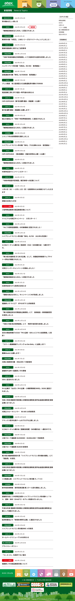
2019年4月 (62, 132)
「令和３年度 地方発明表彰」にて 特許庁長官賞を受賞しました (25, 324)
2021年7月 (62, 104)
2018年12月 (62, 139)
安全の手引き (63, 34)
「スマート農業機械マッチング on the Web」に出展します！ (24, 344)
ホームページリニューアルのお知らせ (15, 537)
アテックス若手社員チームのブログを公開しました (20, 420)
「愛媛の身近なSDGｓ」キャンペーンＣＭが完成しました (22, 294)
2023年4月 (62, 78)
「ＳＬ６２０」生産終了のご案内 (14, 555)
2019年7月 (62, 127)
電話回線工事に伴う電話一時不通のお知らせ (18, 92)
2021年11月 (62, 97)
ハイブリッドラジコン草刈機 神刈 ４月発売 (17, 528)
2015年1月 (62, 144)
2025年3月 (62, 60)
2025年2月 (62, 62)
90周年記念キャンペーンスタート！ (15, 171)
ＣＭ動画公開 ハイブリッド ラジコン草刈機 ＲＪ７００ (22, 479)
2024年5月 (62, 67)
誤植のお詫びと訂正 (9, 201)
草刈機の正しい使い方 (10, 21)
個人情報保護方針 (64, 30)
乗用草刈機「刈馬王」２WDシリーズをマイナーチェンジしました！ (26, 39)
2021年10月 (62, 99)
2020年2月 (62, 123)
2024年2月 (62, 74)
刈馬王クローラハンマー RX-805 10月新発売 (18, 411)
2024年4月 (62, 69)
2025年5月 (62, 55)
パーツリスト (34, 571)
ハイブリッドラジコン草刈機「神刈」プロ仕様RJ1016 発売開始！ (26, 145)
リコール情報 (63, 27)
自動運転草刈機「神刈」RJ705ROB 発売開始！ (19, 75)
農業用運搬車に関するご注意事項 (14, 48)
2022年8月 (62, 88)
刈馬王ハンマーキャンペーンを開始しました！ (18, 268)
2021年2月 (62, 109)
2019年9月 (62, 125)
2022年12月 (62, 83)
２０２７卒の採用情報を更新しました (15, 136)
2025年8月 (62, 50)
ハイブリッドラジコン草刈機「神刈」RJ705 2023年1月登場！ (25, 236)
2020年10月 (62, 113)
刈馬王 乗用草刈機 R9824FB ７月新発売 (17, 362)
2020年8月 (62, 116)
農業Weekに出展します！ (11, 353)
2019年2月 (62, 137)
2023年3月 (62, 81)
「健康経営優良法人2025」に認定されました (18, 127)
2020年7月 (62, 118)
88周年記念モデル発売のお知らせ (14, 286)
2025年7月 (62, 53)
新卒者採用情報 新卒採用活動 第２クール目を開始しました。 (24, 487)
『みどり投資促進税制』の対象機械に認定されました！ (22, 227)
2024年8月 (62, 64)
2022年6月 (62, 90)
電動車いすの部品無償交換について (14, 564)
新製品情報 (53, 1)
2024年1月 (62, 76)
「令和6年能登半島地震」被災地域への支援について (21, 180)
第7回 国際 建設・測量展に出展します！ (16, 110)
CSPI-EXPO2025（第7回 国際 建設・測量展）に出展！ (21, 101)
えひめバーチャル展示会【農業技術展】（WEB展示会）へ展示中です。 (27, 429)
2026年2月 (62, 46)
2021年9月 (62, 102)
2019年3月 (62, 134)
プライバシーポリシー (10, 546)
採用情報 (61, 32)
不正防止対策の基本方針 (44, 580)
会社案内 (24, 1)
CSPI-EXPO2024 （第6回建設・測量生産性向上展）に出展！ (24, 154)
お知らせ (61, 25)
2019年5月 (62, 130)
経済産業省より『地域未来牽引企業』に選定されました (22, 520)
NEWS (61, 23)
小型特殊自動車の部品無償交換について (16, 210)
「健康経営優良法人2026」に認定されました (18, 30)
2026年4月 (62, 43)
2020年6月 (62, 120)
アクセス (64, 571)
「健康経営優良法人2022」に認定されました (18, 277)
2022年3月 (62, 92)
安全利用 (41, 571)
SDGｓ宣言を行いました (11, 379)
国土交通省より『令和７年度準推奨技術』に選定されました (23, 119)
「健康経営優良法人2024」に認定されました (18, 163)
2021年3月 (62, 106)
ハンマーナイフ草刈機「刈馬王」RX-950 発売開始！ (21, 66)
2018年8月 (62, 141)
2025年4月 (62, 57)
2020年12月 (62, 111)
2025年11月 (62, 48)
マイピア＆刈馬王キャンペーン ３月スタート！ (19, 218)
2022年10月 (62, 85)
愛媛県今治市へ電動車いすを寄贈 (14, 371)
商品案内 (39, 1)
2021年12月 (62, 95)
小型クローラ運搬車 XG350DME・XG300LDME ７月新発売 (23, 438)
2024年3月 (62, 71)
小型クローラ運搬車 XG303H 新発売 (15, 447)
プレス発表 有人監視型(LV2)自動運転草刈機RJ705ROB (22, 83)
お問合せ (49, 571)
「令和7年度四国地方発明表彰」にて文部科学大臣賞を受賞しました (26, 57)
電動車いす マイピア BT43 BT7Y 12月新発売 (18, 303)
